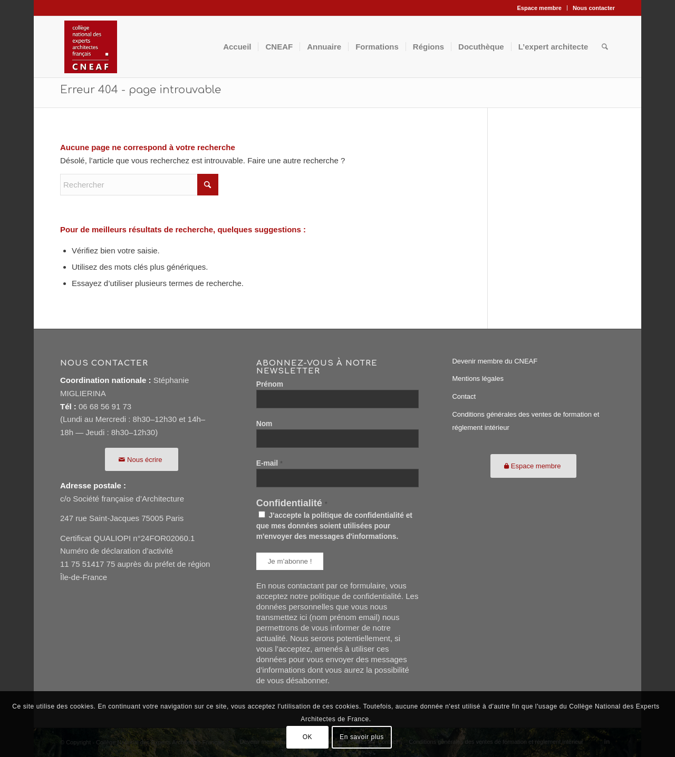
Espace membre (539, 8)
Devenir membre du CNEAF (494, 361)
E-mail (269, 463)
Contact (464, 396)
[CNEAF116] (90, 46)
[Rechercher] (605, 46)
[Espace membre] (533, 466)
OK (308, 737)
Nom (264, 424)
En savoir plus (362, 737)
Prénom (269, 384)
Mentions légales (478, 378)
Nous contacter (594, 8)
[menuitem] (539, 8)
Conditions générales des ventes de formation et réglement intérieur (525, 420)
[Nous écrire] (141, 459)
